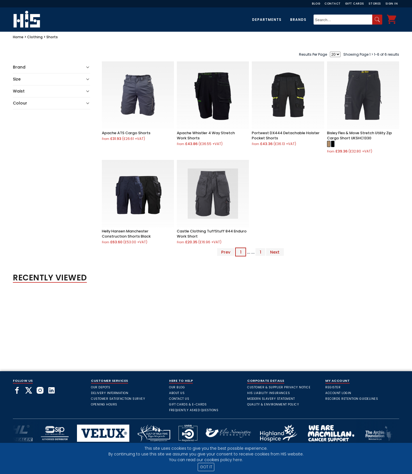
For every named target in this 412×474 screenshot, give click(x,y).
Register (332, 387)
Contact (332, 3)
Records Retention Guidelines (351, 399)
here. (238, 460)
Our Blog (177, 387)
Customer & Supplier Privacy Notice (278, 387)
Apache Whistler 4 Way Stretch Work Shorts (206, 135)
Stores (375, 3)
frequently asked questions (193, 410)
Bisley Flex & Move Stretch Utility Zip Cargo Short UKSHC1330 (359, 135)
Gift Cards (354, 3)
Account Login (338, 393)
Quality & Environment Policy (273, 404)
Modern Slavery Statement (271, 399)
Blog (316, 3)
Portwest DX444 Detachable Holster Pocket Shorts (286, 135)
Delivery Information (109, 393)
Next (275, 252)
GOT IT (206, 467)
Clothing (35, 37)
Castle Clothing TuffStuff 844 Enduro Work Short (212, 234)
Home (18, 37)
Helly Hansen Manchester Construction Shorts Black (126, 234)
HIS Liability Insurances (268, 393)
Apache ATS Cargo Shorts (126, 132)
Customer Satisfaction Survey (118, 399)
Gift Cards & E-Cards (188, 404)
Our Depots (100, 387)
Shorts (52, 37)
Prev (225, 252)
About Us (177, 393)
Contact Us (179, 399)
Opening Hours (104, 404)
